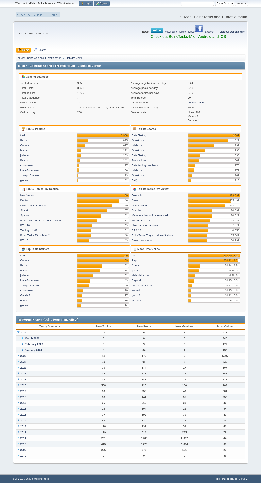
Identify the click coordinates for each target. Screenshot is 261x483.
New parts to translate (33, 205)
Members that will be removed (150, 215)
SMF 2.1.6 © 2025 (22, 479)
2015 (23, 414)
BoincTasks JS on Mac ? (35, 235)
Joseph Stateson (30, 175)
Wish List (137, 145)
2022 (23, 373)
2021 (23, 379)
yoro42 (136, 295)
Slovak (24, 210)
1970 (23, 455)
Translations (139, 160)
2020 (23, 385)
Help (216, 479)
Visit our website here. (232, 31)
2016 (23, 408)
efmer (23, 300)
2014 (23, 420)
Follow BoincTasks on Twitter (179, 31)
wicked (136, 290)
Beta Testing (139, 135)
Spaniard (25, 215)
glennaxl (25, 180)
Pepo (23, 140)
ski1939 (136, 300)
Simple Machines (40, 479)
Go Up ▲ (243, 479)
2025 (23, 355)
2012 (23, 432)
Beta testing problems (145, 165)
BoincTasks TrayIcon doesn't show (40, 220)
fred (22, 135)
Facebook (209, 31)
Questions (138, 140)
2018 (23, 397)
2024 (23, 361)
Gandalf (25, 295)
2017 (23, 402)
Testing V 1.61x (29, 230)
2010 (23, 444)
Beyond (24, 160)
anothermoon (196, 102)
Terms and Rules (229, 479)
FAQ (134, 180)
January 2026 (33, 350)
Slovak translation (142, 240)
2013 (23, 426)
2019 (23, 391)
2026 (23, 332)
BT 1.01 (25, 240)
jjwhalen (25, 155)
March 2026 (32, 338)
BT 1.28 (25, 225)
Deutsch (25, 200)
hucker (24, 150)
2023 (23, 367)
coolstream (26, 165)
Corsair (24, 145)
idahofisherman (29, 170)
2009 (23, 449)
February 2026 (34, 344)
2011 (23, 438)
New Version (27, 195)
